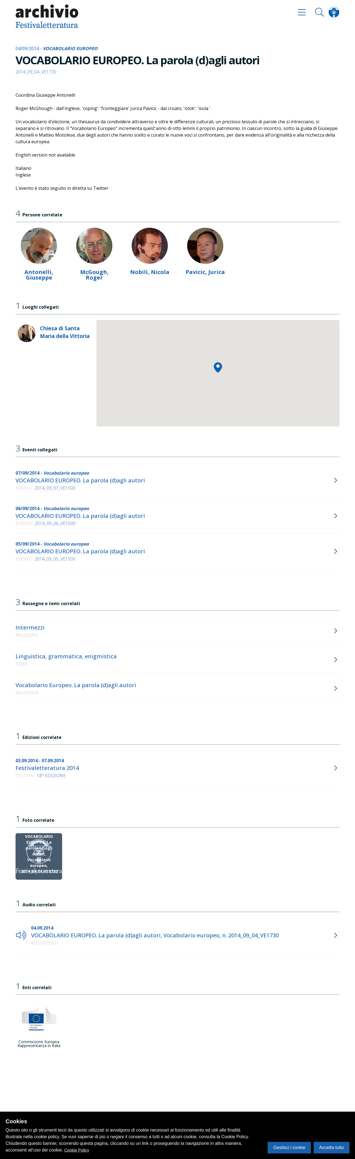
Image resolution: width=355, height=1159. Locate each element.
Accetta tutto (331, 1147)
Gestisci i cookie (289, 1147)
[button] (218, 367)
